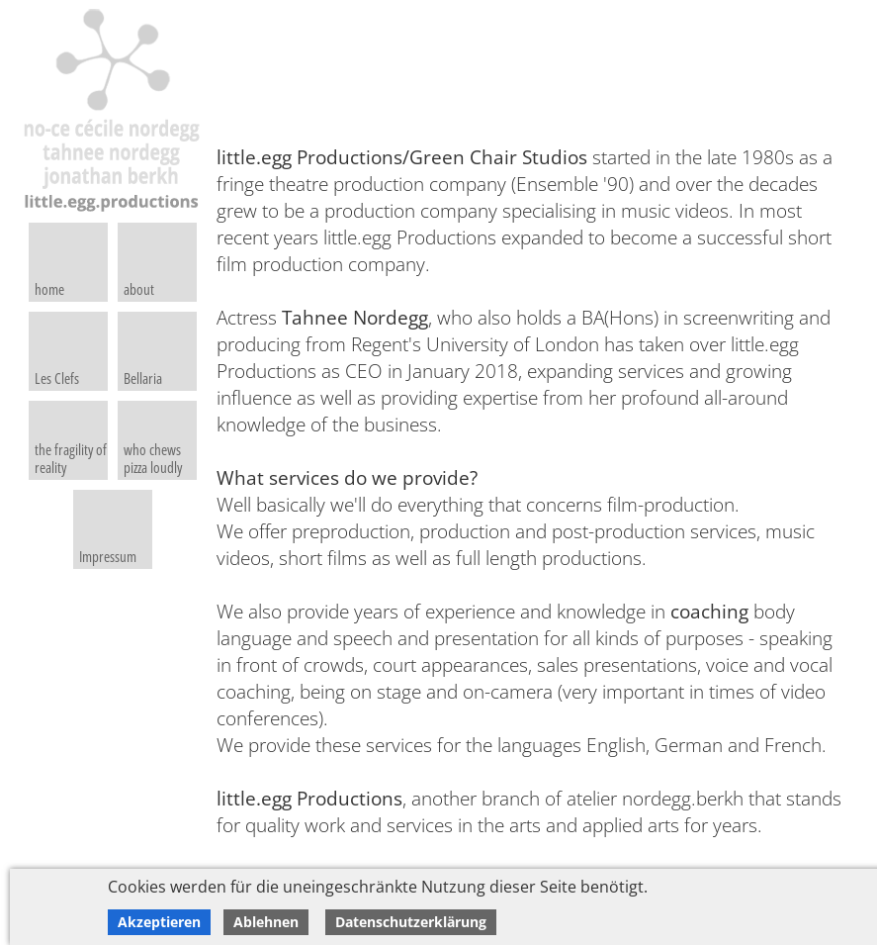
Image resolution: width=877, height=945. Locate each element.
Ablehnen (266, 921)
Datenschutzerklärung (410, 921)
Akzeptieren (159, 921)
